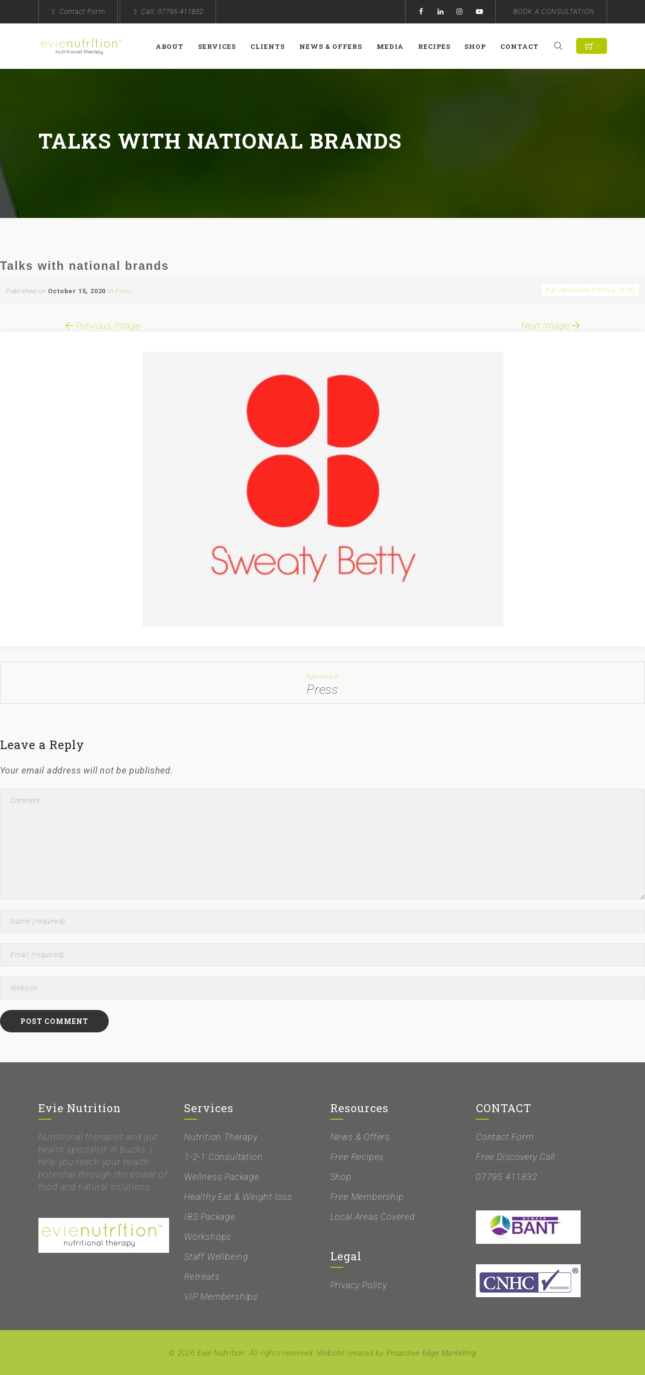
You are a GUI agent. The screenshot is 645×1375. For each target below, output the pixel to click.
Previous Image (102, 325)
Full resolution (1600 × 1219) (590, 290)
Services (219, 46)
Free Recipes (357, 1157)
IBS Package (209, 1216)
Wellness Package (221, 1177)
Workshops (207, 1236)
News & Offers (333, 46)
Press (123, 291)
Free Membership (367, 1196)
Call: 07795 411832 (172, 11)
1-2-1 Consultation (223, 1157)
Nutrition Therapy (221, 1137)
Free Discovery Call (515, 1157)
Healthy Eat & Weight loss (238, 1196)
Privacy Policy (358, 1285)
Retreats (201, 1276)
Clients (270, 46)
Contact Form (82, 11)
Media (392, 46)
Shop (477, 46)
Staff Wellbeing (216, 1256)
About (172, 46)
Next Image (551, 325)
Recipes (437, 46)
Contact (522, 46)
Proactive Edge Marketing (431, 1353)
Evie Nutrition (221, 1353)
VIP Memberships (221, 1296)
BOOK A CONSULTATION (554, 11)
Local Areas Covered (372, 1216)
